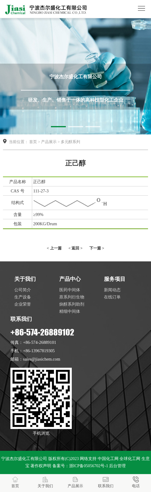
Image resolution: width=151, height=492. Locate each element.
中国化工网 (108, 458)
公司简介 (22, 289)
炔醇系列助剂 (71, 304)
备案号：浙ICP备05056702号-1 (80, 466)
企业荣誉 (22, 304)
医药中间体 (69, 289)
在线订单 (112, 297)
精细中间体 (69, 311)
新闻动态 (112, 289)
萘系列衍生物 (71, 297)
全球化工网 (129, 458)
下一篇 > (96, 248)
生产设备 (22, 297)
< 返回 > (75, 248)
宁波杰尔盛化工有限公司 (24, 458)
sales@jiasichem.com (41, 359)
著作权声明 (40, 466)
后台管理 (117, 466)
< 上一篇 (54, 248)
